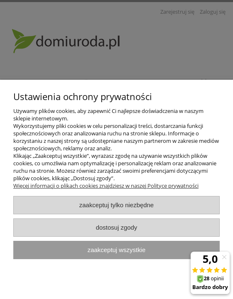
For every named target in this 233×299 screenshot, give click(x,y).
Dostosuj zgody (116, 227)
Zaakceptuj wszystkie (116, 249)
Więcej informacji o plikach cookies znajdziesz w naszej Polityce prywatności (106, 185)
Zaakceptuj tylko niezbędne (116, 204)
